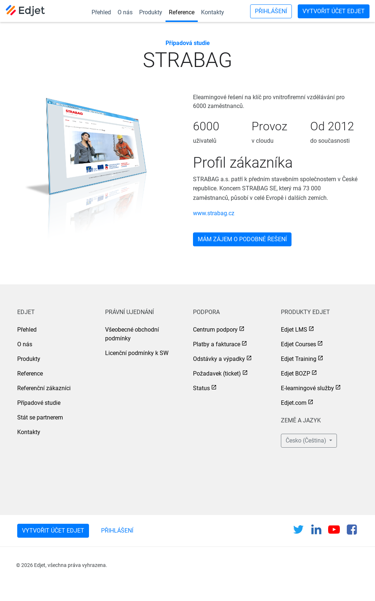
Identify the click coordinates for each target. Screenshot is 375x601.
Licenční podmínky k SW (136, 353)
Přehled (101, 12)
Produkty (150, 12)
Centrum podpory (215, 329)
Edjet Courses (298, 344)
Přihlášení (271, 11)
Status (201, 388)
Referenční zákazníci (44, 388)
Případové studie (38, 402)
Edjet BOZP (295, 373)
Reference (181, 12)
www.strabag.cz (213, 213)
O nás (125, 12)
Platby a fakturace (216, 344)
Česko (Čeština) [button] (307, 440)
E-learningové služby (307, 388)
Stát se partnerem (40, 417)
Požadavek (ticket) (217, 373)
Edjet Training (298, 358)
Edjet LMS (294, 329)
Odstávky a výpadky (219, 358)
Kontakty (212, 12)
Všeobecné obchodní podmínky (132, 334)
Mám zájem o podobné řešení (242, 239)
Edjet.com (294, 402)
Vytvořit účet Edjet (333, 11)
